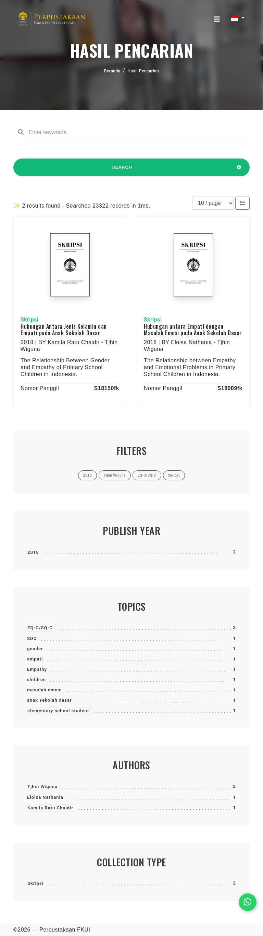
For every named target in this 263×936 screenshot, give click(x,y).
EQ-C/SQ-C (40, 627)
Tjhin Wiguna (42, 786)
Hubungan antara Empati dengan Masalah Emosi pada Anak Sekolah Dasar (193, 329)
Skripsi (35, 883)
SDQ (32, 638)
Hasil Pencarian (143, 71)
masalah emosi (44, 689)
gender (35, 648)
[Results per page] (213, 203)
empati (35, 659)
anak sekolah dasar (49, 700)
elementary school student (58, 710)
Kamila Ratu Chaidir (50, 807)
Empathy (37, 669)
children (36, 679)
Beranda (112, 71)
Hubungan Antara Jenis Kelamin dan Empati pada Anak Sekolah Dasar (64, 329)
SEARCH (122, 170)
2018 (33, 552)
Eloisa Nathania (45, 797)
